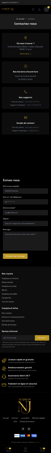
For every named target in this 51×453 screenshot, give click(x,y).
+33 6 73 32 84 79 (33, 105)
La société (25, 418)
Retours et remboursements (13, 317)
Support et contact (9, 2)
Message (7, 230)
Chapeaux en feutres (10, 279)
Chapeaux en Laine (9, 286)
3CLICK (37, 442)
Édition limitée (7, 282)
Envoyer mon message (15, 256)
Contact (15, 418)
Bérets (4, 290)
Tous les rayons (8, 302)
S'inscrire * (42, 338)
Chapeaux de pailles (9, 294)
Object (6, 219)
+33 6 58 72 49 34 (32, 102)
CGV (15, 422)
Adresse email (9, 208)
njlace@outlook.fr (32, 127)
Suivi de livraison (8, 321)
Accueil (20, 19)
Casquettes (6, 298)
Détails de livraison (9, 325)
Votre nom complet (11, 186)
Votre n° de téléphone (12, 197)
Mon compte (7, 313)
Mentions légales (38, 418)
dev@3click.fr (33, 131)
